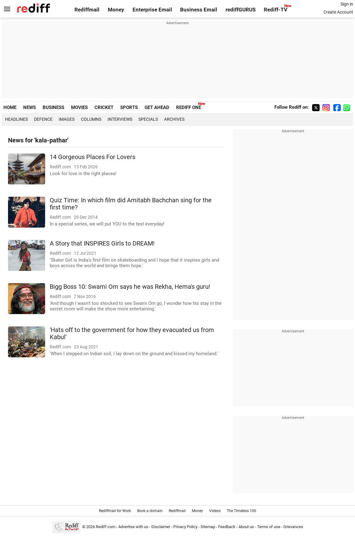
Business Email (198, 10)
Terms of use (268, 526)
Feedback (226, 526)
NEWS (29, 107)
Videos (215, 511)
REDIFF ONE (188, 107)
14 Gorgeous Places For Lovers (92, 157)
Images (66, 119)
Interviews (120, 119)
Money (116, 10)
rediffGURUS (241, 10)
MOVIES (79, 107)
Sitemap (208, 526)
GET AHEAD (157, 107)
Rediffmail (86, 10)
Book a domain (150, 511)
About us (246, 526)
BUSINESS (53, 107)
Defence (43, 119)
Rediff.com (105, 526)
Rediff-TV (275, 10)
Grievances (293, 526)
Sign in (346, 4)
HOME (9, 107)
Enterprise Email (152, 10)
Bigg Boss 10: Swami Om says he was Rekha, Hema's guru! (130, 286)
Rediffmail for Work (115, 511)
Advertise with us (133, 526)
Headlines (16, 119)
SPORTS (129, 107)
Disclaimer (160, 526)
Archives (174, 119)
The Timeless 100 (241, 511)
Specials (148, 119)
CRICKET (104, 107)
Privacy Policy (185, 526)
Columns (91, 119)
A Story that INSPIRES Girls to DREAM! (102, 243)
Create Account (338, 12)
